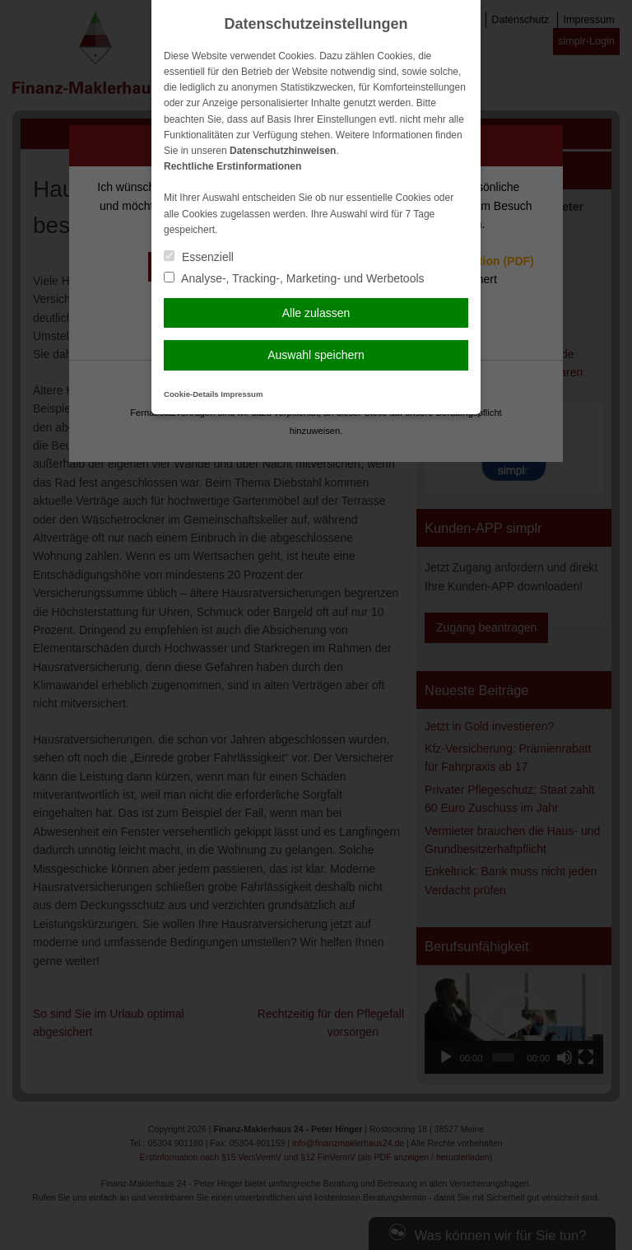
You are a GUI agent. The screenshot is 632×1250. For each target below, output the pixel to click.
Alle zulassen (316, 312)
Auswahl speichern (316, 354)
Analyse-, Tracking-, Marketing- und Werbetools (294, 278)
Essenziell (199, 257)
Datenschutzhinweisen (283, 150)
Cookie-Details (191, 394)
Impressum (242, 394)
